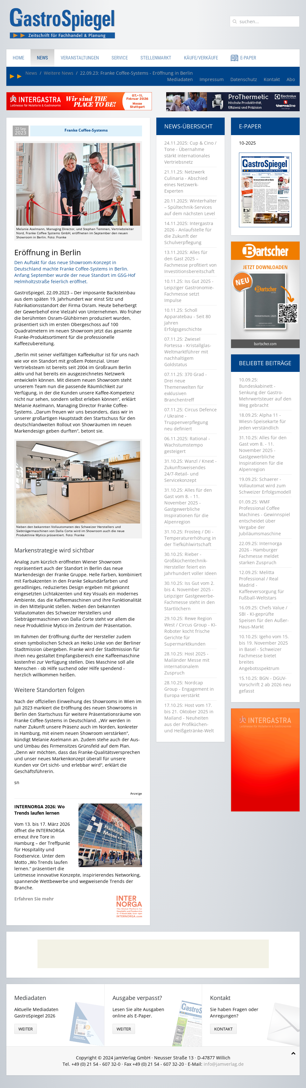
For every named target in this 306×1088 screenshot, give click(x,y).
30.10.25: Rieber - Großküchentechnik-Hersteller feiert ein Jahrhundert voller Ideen (190, 563)
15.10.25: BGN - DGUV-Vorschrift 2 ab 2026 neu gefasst (265, 684)
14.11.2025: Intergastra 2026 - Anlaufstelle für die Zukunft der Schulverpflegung (188, 232)
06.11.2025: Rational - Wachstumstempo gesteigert (187, 444)
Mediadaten (180, 79)
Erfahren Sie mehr (34, 899)
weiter (25, 1029)
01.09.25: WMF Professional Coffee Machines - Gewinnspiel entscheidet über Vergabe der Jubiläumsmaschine (264, 518)
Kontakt (272, 79)
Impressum (212, 79)
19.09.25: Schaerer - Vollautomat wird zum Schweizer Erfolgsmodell (265, 485)
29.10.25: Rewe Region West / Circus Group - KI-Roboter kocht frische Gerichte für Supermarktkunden (190, 631)
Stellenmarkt (155, 58)
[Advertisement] (153, 954)
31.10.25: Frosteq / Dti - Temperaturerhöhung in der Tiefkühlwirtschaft (190, 538)
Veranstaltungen (80, 58)
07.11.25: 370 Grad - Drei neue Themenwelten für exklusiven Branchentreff (185, 387)
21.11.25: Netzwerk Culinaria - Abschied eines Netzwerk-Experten (185, 181)
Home (18, 58)
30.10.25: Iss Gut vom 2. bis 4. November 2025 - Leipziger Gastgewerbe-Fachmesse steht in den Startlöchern (189, 596)
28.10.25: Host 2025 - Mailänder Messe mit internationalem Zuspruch (186, 663)
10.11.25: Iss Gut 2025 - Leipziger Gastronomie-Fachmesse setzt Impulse (189, 290)
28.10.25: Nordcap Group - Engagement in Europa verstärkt (189, 689)
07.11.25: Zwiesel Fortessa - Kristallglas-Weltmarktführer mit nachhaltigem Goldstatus (187, 351)
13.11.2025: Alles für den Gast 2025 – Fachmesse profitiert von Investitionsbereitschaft (190, 261)
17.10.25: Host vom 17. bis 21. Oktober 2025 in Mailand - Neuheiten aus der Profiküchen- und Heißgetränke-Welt (189, 718)
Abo (291, 79)
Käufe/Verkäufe (201, 58)
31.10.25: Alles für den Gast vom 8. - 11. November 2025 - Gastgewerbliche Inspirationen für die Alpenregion (188, 506)
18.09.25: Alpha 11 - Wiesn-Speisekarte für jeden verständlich (262, 421)
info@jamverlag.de (224, 1064)
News (42, 58)
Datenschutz (243, 79)
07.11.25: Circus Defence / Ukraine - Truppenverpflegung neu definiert (190, 419)
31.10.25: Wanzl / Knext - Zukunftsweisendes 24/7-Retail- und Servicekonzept (190, 470)
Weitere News (58, 73)
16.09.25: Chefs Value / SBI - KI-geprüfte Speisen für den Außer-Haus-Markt (264, 617)
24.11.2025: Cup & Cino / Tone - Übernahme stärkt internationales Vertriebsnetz (190, 152)
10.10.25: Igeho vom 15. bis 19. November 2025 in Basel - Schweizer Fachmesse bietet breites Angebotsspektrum (264, 652)
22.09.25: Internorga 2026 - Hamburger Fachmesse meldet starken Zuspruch (260, 552)
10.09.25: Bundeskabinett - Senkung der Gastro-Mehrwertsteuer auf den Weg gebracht (265, 392)
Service (120, 58)
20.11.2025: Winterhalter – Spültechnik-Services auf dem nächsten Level (190, 207)
